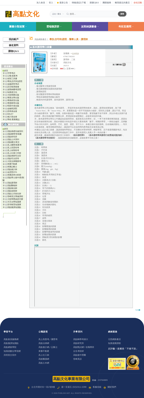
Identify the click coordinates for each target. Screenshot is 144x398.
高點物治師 (12, 188)
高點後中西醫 (79, 355)
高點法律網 (44, 343)
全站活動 (138, 2)
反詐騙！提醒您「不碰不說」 (123, 348)
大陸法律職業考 (14, 161)
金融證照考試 (13, 84)
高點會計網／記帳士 (48, 347)
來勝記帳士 (12, 167)
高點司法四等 (13, 158)
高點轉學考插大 (80, 339)
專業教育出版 (13, 103)
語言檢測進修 (13, 87)
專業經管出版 (13, 100)
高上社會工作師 (14, 153)
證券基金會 (12, 111)
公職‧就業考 (12, 76)
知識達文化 (12, 92)
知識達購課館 (114, 343)
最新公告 (62, 2)
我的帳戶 (13, 39)
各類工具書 (12, 78)
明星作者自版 (13, 106)
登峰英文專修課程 (15, 196)
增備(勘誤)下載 (79, 2)
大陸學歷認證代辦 (15, 199)
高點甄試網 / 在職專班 (83, 347)
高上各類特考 (13, 150)
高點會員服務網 (11, 339)
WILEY (10, 114)
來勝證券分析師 (14, 175)
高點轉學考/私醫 (14, 134)
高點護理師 (12, 183)
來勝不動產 (12, 164)
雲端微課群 (54, 26)
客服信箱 (97, 387)
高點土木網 (44, 363)
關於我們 (112, 387)
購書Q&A (94, 2)
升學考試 (11, 73)
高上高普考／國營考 (48, 339)
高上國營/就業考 (14, 145)
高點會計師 (12, 169)
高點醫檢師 (12, 185)
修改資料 (13, 45)
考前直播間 (126, 26)
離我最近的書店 (122, 2)
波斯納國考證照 (14, 89)
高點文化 (21, 14)
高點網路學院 (10, 347)
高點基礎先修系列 (15, 131)
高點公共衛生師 (14, 193)
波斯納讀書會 (90, 26)
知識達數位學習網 (12, 351)
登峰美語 (77, 359)
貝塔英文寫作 (10, 355)
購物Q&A (13, 51)
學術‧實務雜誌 (13, 119)
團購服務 (107, 2)
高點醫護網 (44, 359)
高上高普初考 (13, 147)
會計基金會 (12, 117)
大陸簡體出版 (13, 95)
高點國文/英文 (13, 142)
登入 (51, 2)
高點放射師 (12, 191)
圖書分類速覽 (18, 26)
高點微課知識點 (14, 207)
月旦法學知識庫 (14, 202)
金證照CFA (12, 172)
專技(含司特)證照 (14, 81)
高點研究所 (12, 137)
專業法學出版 (13, 97)
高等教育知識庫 (14, 204)
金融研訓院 (12, 108)
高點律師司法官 (14, 156)
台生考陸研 (78, 351)
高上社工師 (44, 355)
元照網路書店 (114, 339)
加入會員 (41, 2)
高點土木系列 (13, 139)
